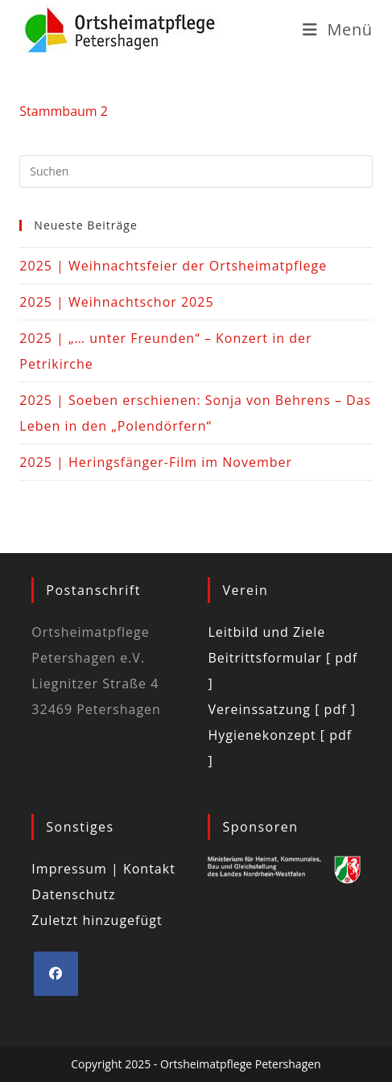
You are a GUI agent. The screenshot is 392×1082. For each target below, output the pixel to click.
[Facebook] (56, 974)
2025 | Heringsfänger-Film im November (155, 462)
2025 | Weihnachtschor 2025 (116, 302)
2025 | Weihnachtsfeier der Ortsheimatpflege (173, 266)
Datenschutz (73, 894)
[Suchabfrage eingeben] (195, 171)
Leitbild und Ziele (266, 632)
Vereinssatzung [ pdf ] (281, 709)
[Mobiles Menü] (338, 29)
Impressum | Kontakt (103, 869)
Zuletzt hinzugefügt (96, 920)
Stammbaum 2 (63, 111)
